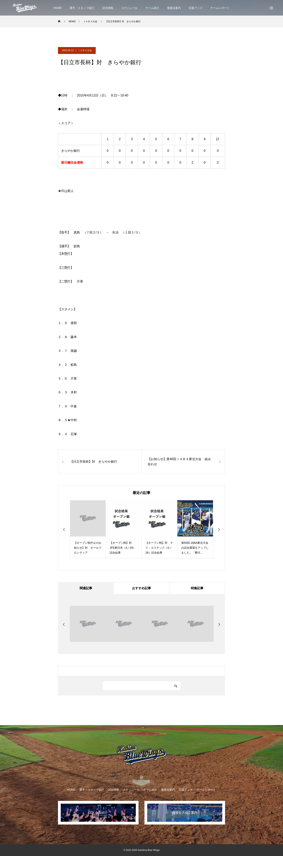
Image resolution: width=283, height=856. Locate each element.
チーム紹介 (152, 7)
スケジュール (129, 7)
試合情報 (107, 7)
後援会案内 (174, 7)
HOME (57, 7)
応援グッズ (195, 7)
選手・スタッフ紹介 (82, 7)
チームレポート (220, 7)
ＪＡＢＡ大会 (85, 50)
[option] (88, 529)
